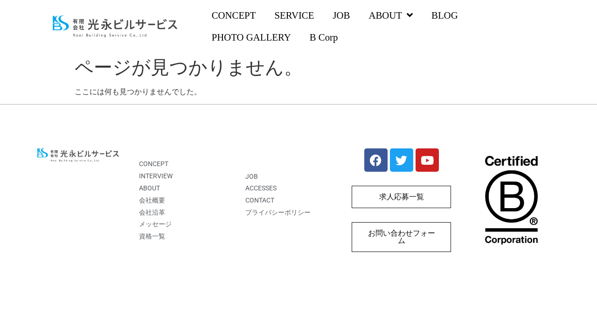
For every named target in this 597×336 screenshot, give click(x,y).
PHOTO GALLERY (251, 37)
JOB (341, 15)
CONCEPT (234, 15)
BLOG (444, 15)
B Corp (324, 37)
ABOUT (390, 15)
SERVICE (294, 15)
